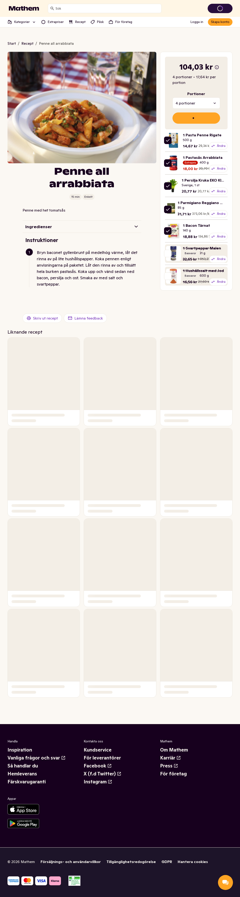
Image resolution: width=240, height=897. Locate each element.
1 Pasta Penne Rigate (202, 135)
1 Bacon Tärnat (196, 225)
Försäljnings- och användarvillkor (71, 861)
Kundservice (98, 750)
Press (169, 766)
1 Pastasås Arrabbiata (202, 157)
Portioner (196, 93)
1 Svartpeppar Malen (202, 248)
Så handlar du (23, 766)
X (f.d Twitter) (102, 774)
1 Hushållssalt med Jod (203, 270)
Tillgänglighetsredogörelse (131, 861)
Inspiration (20, 750)
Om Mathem (174, 750)
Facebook (98, 766)
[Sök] (52, 8)
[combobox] (107, 8)
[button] (84, 268)
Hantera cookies (193, 861)
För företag (173, 774)
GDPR (166, 861)
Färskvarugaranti (27, 782)
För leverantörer (102, 758)
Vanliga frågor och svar (37, 758)
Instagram (98, 782)
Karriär (170, 758)
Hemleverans (22, 774)
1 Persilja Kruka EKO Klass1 (205, 180)
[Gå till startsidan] (24, 8)
